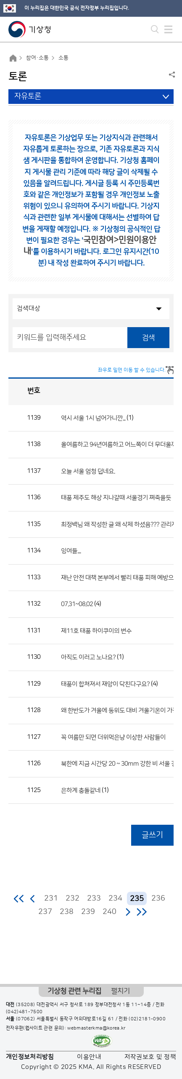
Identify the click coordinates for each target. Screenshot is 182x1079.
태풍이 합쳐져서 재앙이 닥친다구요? (105, 683)
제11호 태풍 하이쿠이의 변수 (96, 630)
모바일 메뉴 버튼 (168, 29)
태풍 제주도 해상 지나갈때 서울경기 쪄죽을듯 (116, 497)
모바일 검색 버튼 (154, 29)
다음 (127, 911)
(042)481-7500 (24, 1011)
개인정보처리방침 (30, 1057)
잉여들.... (71, 551)
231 (51, 898)
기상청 (29, 29)
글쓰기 (152, 835)
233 (94, 898)
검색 (148, 337)
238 (67, 912)
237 (45, 912)
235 (137, 898)
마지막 (141, 911)
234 (115, 898)
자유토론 (27, 96)
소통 (63, 58)
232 (72, 898)
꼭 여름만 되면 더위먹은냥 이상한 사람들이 (113, 737)
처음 (19, 898)
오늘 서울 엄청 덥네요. (88, 471)
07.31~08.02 (77, 604)
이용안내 (89, 1057)
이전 (32, 898)
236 (158, 898)
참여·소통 (37, 58)
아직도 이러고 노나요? (88, 657)
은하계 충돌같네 (80, 790)
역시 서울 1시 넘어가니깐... (93, 417)
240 (109, 912)
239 (88, 912)
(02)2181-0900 (147, 1019)
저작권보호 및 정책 (150, 1057)
